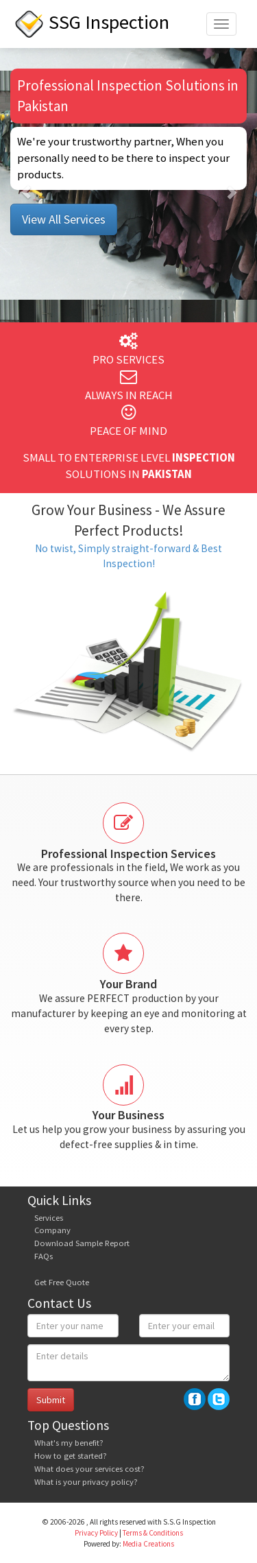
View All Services (64, 219)
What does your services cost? (89, 1469)
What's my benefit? (68, 1442)
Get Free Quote (61, 1282)
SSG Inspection (91, 22)
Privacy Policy (96, 1533)
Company (52, 1230)
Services (48, 1218)
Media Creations (148, 1544)
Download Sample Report (82, 1243)
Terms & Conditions (153, 1533)
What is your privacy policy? (86, 1482)
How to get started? (70, 1456)
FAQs (43, 1256)
